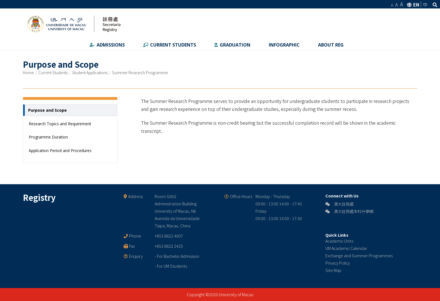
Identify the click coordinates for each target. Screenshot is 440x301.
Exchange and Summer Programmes (359, 255)
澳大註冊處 (339, 204)
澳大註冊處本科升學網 (349, 211)
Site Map (333, 270)
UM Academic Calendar (346, 248)
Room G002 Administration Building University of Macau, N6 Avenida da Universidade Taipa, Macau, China (177, 211)
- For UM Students (171, 266)
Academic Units (339, 241)
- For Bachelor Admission (177, 256)
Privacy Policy (337, 263)
